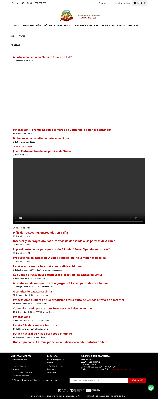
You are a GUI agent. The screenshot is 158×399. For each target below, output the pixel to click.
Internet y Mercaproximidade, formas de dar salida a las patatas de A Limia (64, 241)
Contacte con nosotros (19, 376)
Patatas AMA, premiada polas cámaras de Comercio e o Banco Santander (62, 129)
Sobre (12, 363)
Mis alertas (51, 372)
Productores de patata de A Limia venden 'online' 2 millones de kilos (59, 257)
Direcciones (51, 369)
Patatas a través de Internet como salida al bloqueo (48, 266)
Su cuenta (52, 356)
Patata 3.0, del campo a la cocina (35, 325)
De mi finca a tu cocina (86, 25)
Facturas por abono (55, 366)
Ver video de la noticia (22, 146)
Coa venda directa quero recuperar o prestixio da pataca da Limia (57, 274)
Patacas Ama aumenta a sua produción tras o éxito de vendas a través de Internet (68, 300)
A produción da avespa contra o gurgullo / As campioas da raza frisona (61, 283)
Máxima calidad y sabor (57, 25)
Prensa (121, 25)
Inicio (17, 25)
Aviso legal (14, 369)
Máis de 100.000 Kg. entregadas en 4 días (41, 232)
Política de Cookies (18, 366)
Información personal (56, 359)
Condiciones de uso (18, 359)
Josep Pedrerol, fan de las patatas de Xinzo (42, 151)
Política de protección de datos (23, 372)
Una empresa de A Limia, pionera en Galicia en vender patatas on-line (60, 342)
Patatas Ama (21, 317)
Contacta (133, 25)
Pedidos (50, 362)
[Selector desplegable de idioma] (104, 3)
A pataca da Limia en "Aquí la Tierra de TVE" (42, 57)
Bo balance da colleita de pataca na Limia (41, 138)
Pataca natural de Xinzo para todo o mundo (42, 333)
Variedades (108, 25)
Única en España (32, 25)
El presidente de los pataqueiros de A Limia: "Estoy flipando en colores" (61, 249)
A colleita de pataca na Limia (32, 291)
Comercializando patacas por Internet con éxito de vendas (52, 308)
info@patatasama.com (121, 369)
